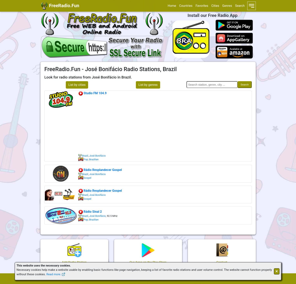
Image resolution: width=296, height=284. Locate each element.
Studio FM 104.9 (92, 93)
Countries (185, 6)
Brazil (85, 155)
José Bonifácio (97, 155)
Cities (215, 6)
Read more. (53, 274)
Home (172, 6)
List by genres (148, 85)
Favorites (202, 6)
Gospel (87, 177)
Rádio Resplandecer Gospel (100, 170)
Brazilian (94, 159)
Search (240, 6)
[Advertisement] (164, 125)
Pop (86, 159)
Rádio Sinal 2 (90, 211)
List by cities (77, 85)
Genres (227, 6)
